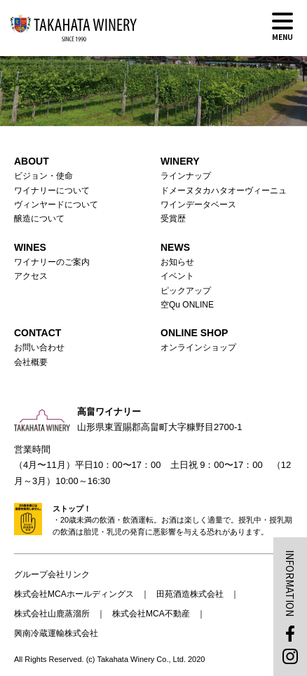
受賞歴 (173, 218)
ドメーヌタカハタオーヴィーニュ (224, 190)
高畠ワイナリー (74, 27)
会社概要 (31, 362)
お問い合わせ (39, 347)
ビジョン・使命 (43, 176)
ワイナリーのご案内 (52, 262)
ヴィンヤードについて (56, 204)
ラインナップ (186, 176)
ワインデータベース (198, 204)
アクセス (31, 276)
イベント (177, 276)
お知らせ (177, 262)
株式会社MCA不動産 (151, 614)
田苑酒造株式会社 (190, 594)
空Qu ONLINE (187, 305)
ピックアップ (186, 291)
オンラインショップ (198, 347)
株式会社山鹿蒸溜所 (52, 614)
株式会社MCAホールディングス (74, 594)
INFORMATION (290, 583)
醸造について (39, 218)
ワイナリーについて (52, 190)
